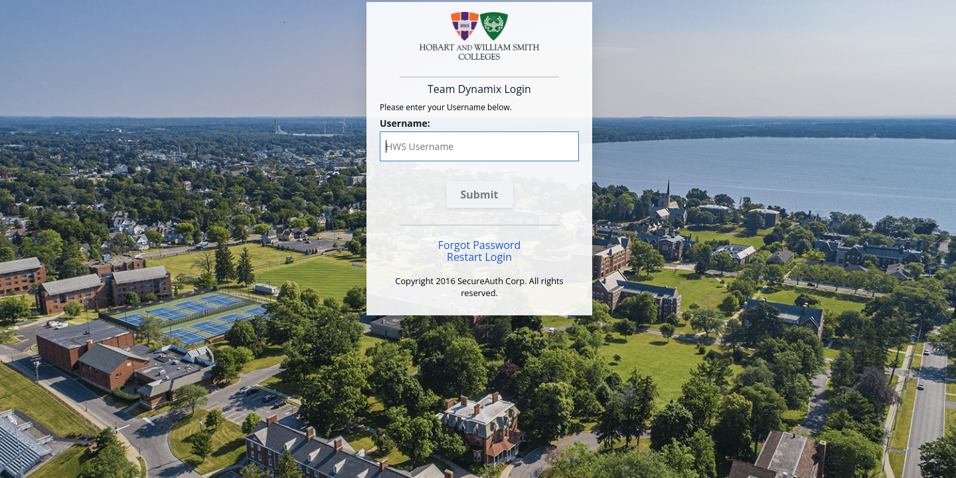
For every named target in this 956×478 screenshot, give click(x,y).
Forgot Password (479, 245)
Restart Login (479, 257)
